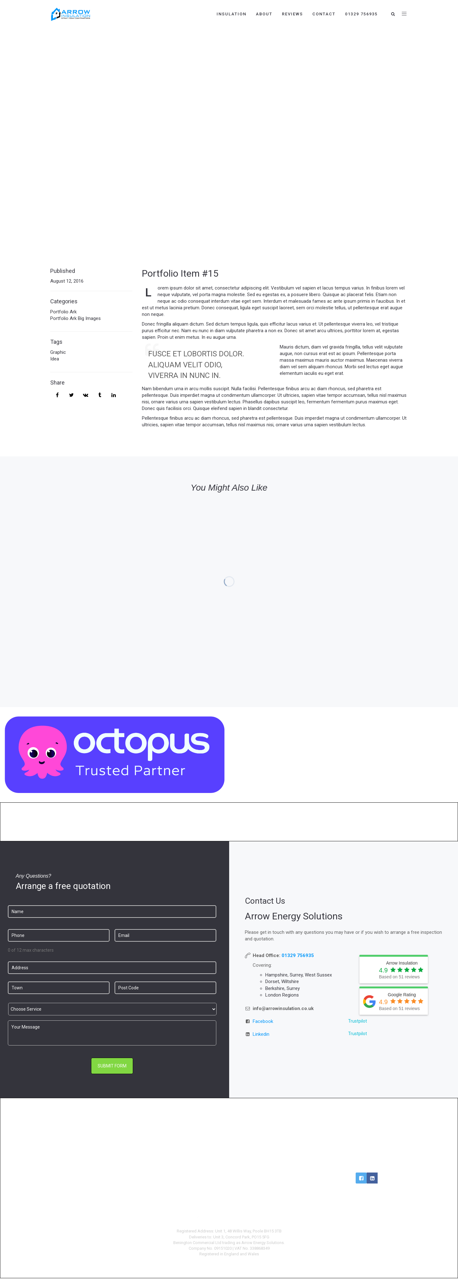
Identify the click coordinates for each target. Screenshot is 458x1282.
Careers (275, 1135)
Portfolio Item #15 (180, 273)
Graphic (58, 352)
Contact (324, 14)
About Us (274, 1145)
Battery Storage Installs (183, 1154)
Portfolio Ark (63, 312)
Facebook (263, 1021)
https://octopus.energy (343, 787)
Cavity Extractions (91, 1145)
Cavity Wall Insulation (91, 1135)
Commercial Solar (183, 1174)
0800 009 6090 (367, 1145)
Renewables (183, 1135)
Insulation (231, 14)
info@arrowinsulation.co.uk (367, 1154)
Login (366, 1164)
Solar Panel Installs (183, 1145)
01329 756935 (361, 14)
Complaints (275, 1174)
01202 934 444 (367, 1135)
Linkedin (261, 1034)
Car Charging (183, 1164)
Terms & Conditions (274, 1154)
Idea (54, 359)
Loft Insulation (91, 1154)
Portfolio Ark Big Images (75, 318)
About (264, 14)
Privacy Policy (275, 1164)
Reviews (292, 14)
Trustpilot (357, 1021)
